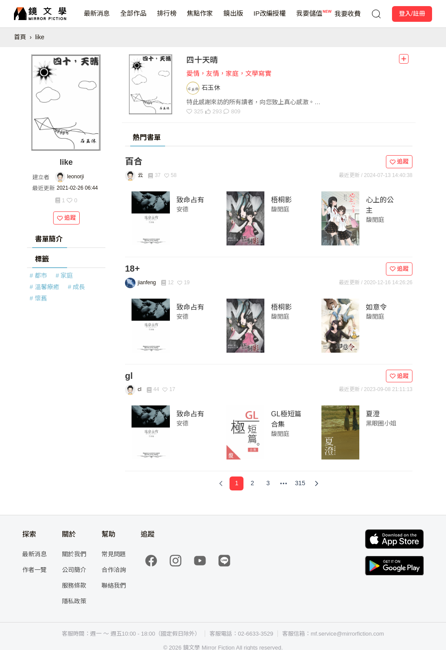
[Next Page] (317, 483)
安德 (182, 209)
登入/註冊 (412, 13)
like (39, 37)
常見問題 (113, 554)
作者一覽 (34, 569)
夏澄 (373, 414)
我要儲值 (309, 18)
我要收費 (347, 13)
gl (129, 376)
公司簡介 (74, 569)
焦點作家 (200, 18)
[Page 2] (252, 483)
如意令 (376, 307)
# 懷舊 (38, 298)
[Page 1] (236, 483)
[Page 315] (299, 483)
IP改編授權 (269, 18)
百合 (133, 161)
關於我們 (74, 554)
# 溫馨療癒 (44, 286)
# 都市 (38, 275)
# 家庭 (64, 275)
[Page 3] (268, 483)
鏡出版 (233, 18)
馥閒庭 (280, 209)
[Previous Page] (221, 483)
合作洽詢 (113, 569)
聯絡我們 (113, 585)
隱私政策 (74, 601)
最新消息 (97, 18)
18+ (132, 268)
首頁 (20, 37)
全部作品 (133, 18)
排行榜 (166, 18)
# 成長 (76, 286)
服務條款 (74, 585)
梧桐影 (281, 200)
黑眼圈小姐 (381, 423)
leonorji (75, 177)
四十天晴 (202, 60)
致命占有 (190, 200)
